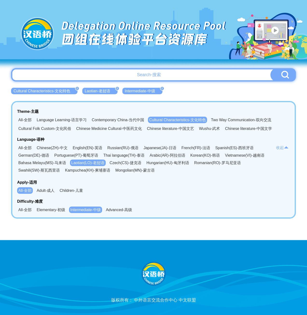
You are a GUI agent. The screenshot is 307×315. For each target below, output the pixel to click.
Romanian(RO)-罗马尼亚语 (217, 163)
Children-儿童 (71, 190)
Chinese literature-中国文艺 (170, 129)
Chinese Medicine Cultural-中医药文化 (109, 129)
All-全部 (25, 120)
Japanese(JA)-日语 (160, 148)
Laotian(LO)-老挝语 (88, 163)
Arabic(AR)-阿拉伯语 (167, 155)
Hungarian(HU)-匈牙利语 (168, 163)
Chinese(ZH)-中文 (52, 148)
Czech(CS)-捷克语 (125, 163)
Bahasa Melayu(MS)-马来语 (42, 163)
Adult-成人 (46, 190)
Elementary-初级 (51, 210)
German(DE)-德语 (33, 155)
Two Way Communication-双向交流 (241, 120)
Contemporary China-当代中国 (118, 120)
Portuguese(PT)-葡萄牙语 (76, 155)
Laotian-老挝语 (101, 90)
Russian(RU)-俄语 (123, 148)
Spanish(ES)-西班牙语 (234, 148)
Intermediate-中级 (143, 90)
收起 (282, 148)
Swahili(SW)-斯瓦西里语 (39, 170)
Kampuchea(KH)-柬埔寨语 (87, 170)
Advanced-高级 (119, 210)
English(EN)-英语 (87, 148)
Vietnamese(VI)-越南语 (244, 155)
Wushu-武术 (209, 129)
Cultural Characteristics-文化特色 (45, 90)
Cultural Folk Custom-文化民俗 (44, 129)
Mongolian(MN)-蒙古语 (135, 170)
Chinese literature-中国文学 (248, 129)
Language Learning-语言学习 (62, 120)
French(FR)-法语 (195, 148)
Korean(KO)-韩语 (205, 155)
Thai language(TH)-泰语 (124, 155)
